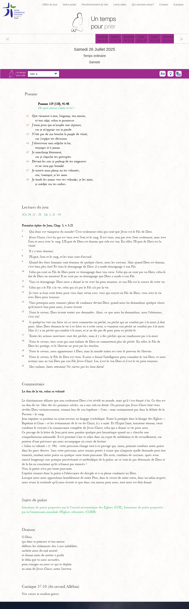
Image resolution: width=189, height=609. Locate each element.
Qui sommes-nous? (143, 4)
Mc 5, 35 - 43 (52, 214)
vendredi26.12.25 (103, 38)
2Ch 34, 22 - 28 (31, 214)
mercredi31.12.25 (168, 38)
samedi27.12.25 (116, 38)
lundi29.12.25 (142, 38)
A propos (179, 4)
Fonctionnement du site (95, 4)
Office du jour (49, 4)
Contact (163, 4)
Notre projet (69, 4)
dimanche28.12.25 (129, 38)
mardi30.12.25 (155, 38)
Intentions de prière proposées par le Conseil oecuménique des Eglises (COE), (73, 507)
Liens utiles (120, 4)
